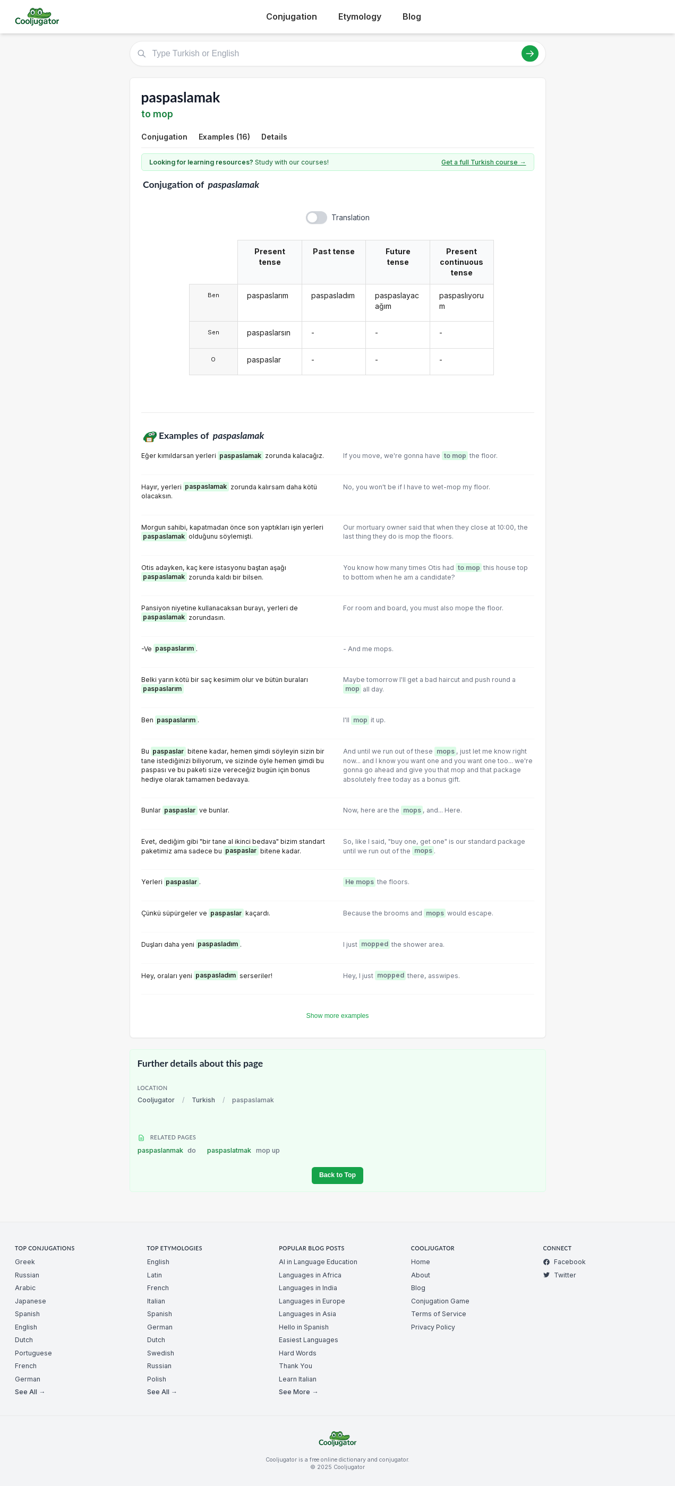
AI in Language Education (318, 1262)
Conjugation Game (440, 1301)
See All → (30, 1392)
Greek (25, 1262)
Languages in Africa (310, 1275)
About (420, 1275)
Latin (154, 1275)
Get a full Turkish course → (483, 162)
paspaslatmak (243, 1150)
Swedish (160, 1353)
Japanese (30, 1301)
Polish (156, 1379)
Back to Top (337, 1175)
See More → (298, 1392)
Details (274, 136)
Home (420, 1262)
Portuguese (33, 1353)
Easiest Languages (308, 1340)
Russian (27, 1275)
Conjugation (291, 16)
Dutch (24, 1340)
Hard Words (298, 1353)
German (27, 1379)
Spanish (27, 1314)
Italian (156, 1301)
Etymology (359, 16)
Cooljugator (156, 1100)
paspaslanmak (167, 1150)
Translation (350, 217)
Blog (412, 16)
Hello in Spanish (304, 1327)
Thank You (295, 1366)
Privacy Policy (433, 1327)
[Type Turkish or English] (338, 53)
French (26, 1366)
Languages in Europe (312, 1301)
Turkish (203, 1100)
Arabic (25, 1288)
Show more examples (337, 1016)
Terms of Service (438, 1314)
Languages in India (308, 1288)
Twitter (559, 1275)
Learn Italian (298, 1379)
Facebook (564, 1262)
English (26, 1327)
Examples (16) (224, 136)
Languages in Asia (307, 1314)
